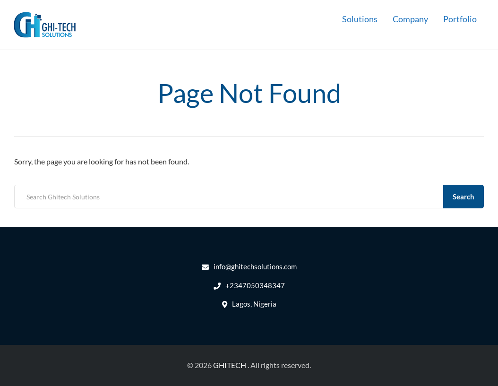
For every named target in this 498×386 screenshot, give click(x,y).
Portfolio (460, 19)
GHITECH (229, 364)
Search (463, 196)
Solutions (360, 19)
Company (410, 19)
